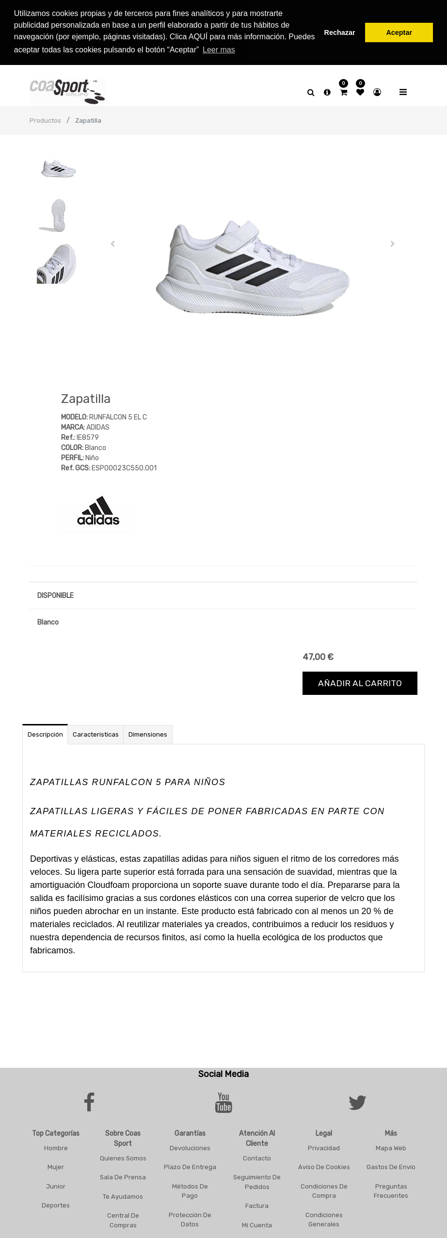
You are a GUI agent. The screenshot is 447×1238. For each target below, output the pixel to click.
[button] (112, 242)
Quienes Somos (123, 1156)
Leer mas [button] (219, 50)
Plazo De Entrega (190, 1165)
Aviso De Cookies (324, 1165)
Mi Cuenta (257, 1223)
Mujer (56, 1165)
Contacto (257, 1156)
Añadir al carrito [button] (360, 682)
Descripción (45, 733)
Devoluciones (190, 1146)
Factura (257, 1204)
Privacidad (324, 1146)
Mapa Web (391, 1146)
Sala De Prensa (123, 1175)
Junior (55, 1184)
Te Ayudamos (123, 1194)
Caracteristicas (96, 733)
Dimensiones (147, 733)
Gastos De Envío (391, 1165)
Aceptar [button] (399, 32)
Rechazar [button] (339, 32)
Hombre (56, 1146)
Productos (45, 119)
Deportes (56, 1203)
